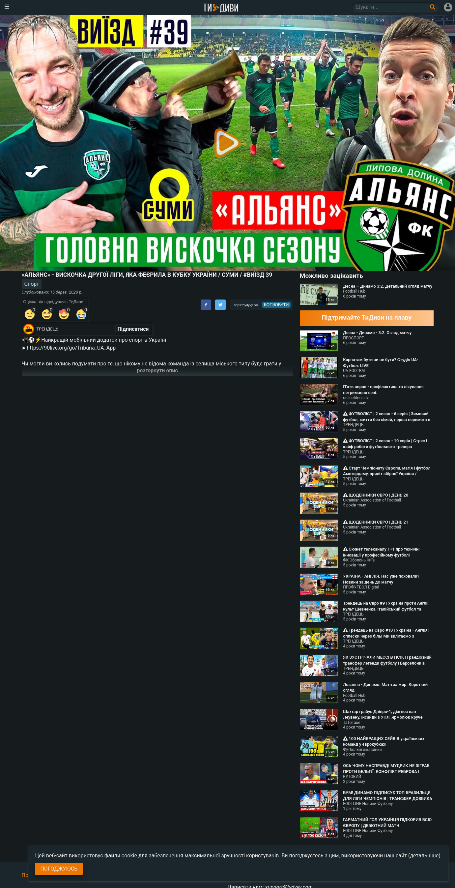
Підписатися (133, 329)
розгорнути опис (157, 370)
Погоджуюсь (58, 869)
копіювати (276, 304)
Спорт (31, 284)
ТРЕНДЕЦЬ (48, 329)
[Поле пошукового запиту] (433, 7)
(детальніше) (424, 855)
